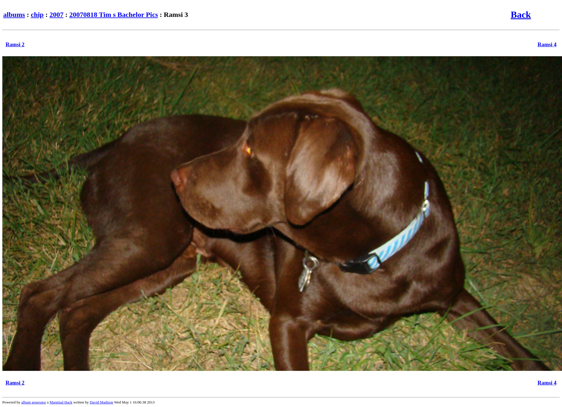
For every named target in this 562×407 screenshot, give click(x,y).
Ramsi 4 (547, 44)
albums (14, 14)
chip (37, 14)
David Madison (101, 402)
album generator (33, 402)
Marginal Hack (61, 402)
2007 (57, 14)
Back (521, 14)
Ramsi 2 (15, 44)
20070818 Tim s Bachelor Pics (113, 14)
